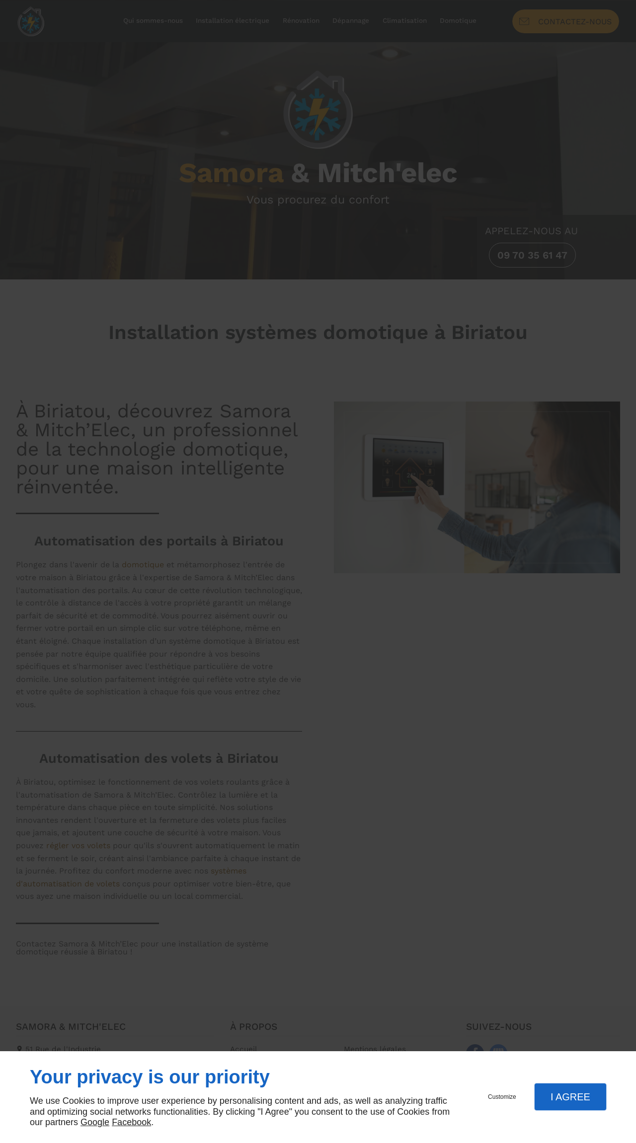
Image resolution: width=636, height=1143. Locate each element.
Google (94, 1122)
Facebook (131, 1122)
